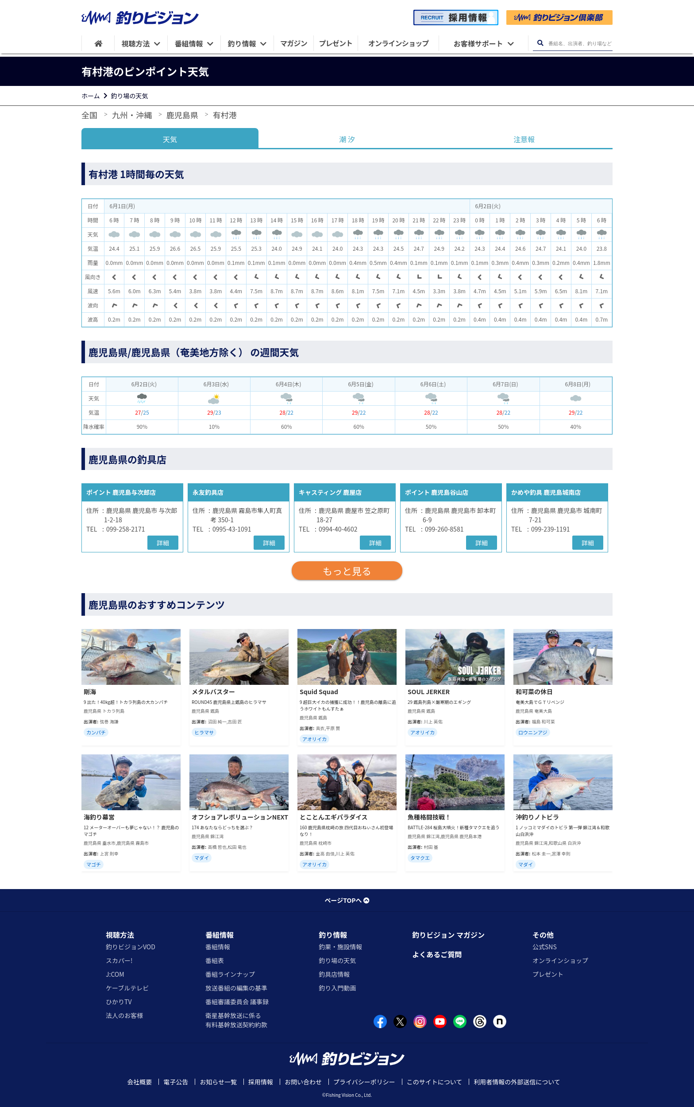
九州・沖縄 (132, 114)
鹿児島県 (182, 114)
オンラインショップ (560, 960)
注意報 (524, 139)
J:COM (115, 974)
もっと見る (347, 570)
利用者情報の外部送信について (517, 1081)
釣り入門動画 (337, 987)
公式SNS (544, 946)
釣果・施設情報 (340, 946)
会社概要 (139, 1081)
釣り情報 (333, 934)
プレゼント (547, 974)
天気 (170, 139)
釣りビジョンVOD (130, 946)
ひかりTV (118, 1001)
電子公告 (175, 1081)
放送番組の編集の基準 (236, 987)
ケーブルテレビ (127, 987)
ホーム (90, 95)
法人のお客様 (124, 1015)
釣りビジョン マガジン (448, 934)
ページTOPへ (346, 900)
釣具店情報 (334, 974)
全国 (89, 114)
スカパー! (119, 960)
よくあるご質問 (437, 954)
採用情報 (260, 1081)
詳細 (163, 542)
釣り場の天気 (129, 95)
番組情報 (219, 934)
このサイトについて (435, 1081)
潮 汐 (347, 139)
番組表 (214, 960)
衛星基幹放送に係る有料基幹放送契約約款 (236, 1020)
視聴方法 (120, 934)
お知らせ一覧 (218, 1081)
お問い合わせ (303, 1081)
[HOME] (98, 43)
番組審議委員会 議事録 (237, 1001)
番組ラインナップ (230, 974)
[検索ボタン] (540, 43)
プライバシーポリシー (364, 1081)
